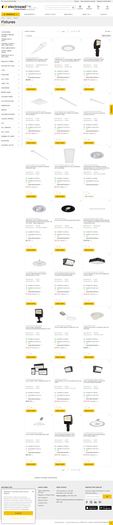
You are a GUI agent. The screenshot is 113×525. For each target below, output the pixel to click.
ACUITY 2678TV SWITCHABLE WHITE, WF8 (37, 434)
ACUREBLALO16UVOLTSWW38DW (93, 433)
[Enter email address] (94, 497)
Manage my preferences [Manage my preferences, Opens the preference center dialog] (18, 518)
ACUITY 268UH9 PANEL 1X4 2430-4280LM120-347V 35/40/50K (68, 167)
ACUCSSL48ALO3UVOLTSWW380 (36, 165)
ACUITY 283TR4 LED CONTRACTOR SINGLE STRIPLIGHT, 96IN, (66, 113)
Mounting (5, 141)
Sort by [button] (107, 31)
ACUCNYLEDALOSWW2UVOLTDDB (94, 272)
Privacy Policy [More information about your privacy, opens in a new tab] (25, 509)
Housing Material (8, 114)
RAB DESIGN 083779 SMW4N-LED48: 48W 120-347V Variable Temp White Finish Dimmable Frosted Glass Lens (97, 221)
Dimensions (5, 105)
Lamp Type (5, 83)
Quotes (76, 1)
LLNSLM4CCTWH (59, 58)
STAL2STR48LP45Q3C (32, 58)
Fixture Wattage (7, 66)
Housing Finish (7, 97)
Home (3, 18)
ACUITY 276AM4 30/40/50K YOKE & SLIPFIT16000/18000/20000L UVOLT (65, 435)
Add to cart (31, 89)
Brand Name (6, 92)
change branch (31, 9)
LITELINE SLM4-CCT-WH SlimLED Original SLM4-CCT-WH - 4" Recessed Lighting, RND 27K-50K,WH (68, 61)
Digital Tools (50, 14)
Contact (103, 14)
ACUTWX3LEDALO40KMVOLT (34, 379)
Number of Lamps (7, 136)
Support (6, 1)
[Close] (33, 492)
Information (6, 487)
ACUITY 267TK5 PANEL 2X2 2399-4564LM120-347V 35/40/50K (39, 113)
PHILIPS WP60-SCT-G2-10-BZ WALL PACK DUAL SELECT (68, 381)
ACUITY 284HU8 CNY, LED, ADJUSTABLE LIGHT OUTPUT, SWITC (96, 274)
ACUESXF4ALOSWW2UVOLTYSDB (64, 433)
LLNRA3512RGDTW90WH (91, 165)
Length (4, 110)
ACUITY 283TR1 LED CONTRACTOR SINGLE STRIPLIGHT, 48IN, (37, 167)
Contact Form (42, 503)
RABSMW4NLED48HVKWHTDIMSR (93, 218)
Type (3, 70)
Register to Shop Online (104, 1)
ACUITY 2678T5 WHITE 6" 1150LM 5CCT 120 (66, 327)
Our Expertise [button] (29, 14)
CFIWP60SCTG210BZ (61, 379)
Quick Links (43, 487)
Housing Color (7, 145)
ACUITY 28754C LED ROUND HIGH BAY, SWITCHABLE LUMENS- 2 (94, 435)
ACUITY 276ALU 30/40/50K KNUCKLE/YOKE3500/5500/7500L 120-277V (38, 328)
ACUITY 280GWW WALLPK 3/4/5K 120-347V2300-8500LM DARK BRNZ (94, 381)
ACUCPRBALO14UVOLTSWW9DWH (36, 272)
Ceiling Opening (7, 119)
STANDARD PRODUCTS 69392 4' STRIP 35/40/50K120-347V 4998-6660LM (37, 60)
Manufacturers (7, 61)
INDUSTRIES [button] (68, 14)
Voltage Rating (7, 101)
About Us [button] (86, 14)
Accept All (18, 513)
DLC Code (5, 79)
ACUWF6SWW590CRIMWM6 (63, 326)
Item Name (5, 75)
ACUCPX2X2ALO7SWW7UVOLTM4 (36, 111)
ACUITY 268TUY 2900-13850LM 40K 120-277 (38, 381)
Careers (41, 505)
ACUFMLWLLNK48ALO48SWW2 (93, 111)
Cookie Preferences (59, 522)
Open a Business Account (88, 1)
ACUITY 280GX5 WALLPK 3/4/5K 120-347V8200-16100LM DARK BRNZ (65, 274)
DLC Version (6, 127)
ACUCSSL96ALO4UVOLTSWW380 (65, 111)
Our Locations (43, 497)
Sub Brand (5, 88)
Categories (5, 32)
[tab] (10, 32)
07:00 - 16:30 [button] (32, 8)
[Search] (60, 8)
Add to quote (89, 196)
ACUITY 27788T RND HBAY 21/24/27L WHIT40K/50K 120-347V (36, 274)
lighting (9, 18)
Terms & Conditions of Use (72, 522)
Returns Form (43, 500)
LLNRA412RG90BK (60, 218)
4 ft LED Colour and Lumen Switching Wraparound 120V (94, 113)
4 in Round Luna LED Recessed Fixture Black (67, 220)
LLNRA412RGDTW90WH (33, 218)
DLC (2, 123)
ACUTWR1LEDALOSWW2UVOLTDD (93, 379)
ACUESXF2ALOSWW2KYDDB (34, 326)
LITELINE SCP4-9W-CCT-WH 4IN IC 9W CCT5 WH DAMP (96, 328)
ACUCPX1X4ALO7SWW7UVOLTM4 (64, 165)
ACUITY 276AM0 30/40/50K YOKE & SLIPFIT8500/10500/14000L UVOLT (94, 60)
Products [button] (10, 14)
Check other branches (34, 77)
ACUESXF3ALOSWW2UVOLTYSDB (93, 58)
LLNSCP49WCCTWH (89, 326)
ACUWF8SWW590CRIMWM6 (34, 433)
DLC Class (5, 132)
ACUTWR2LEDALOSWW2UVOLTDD (65, 272)
